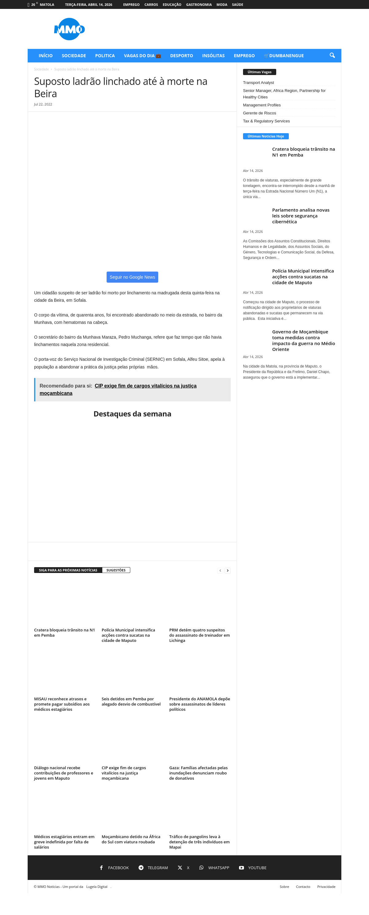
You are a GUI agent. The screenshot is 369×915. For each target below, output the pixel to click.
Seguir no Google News (132, 277)
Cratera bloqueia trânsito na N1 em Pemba (64, 632)
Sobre (284, 886)
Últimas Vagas (260, 72)
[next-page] (228, 570)
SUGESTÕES (116, 570)
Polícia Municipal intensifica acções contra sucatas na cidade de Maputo (128, 635)
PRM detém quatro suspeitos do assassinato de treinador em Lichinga (199, 635)
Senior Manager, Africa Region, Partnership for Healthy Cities (284, 93)
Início (46, 55)
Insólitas (213, 55)
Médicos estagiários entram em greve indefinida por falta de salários (64, 842)
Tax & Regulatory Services (266, 121)
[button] (332, 55)
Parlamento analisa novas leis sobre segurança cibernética (301, 216)
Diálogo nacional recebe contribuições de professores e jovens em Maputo (63, 773)
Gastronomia (199, 4)
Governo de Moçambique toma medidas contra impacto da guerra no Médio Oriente (303, 340)
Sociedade (74, 55)
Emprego (131, 4)
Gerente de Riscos (259, 113)
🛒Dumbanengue (284, 55)
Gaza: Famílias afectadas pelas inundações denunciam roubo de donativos (198, 773)
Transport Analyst (258, 82)
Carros (151, 4)
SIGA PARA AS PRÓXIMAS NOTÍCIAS (68, 570)
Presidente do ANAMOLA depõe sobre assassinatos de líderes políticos (199, 704)
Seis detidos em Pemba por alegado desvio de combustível (131, 701)
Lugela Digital (97, 886)
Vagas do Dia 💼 (142, 55)
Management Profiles (262, 105)
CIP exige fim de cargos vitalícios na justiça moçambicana (124, 773)
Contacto (303, 886)
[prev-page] (220, 570)
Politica (105, 55)
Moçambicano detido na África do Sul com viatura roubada (131, 839)
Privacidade (326, 886)
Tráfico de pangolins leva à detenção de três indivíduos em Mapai (199, 842)
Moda (222, 4)
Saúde (237, 4)
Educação (172, 4)
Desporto (181, 55)
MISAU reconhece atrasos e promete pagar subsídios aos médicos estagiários (62, 704)
